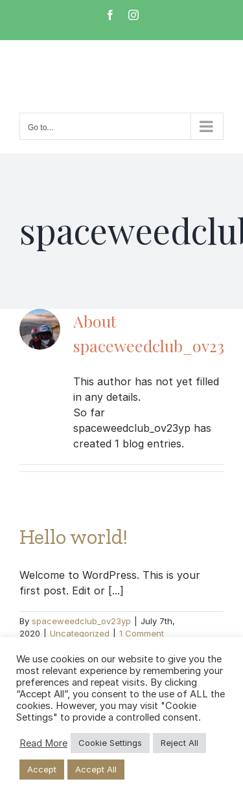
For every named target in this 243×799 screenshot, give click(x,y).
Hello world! (73, 536)
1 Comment (141, 633)
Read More (43, 743)
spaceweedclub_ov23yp (81, 621)
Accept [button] (41, 769)
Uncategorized (80, 633)
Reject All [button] (179, 742)
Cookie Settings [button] (110, 742)
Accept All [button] (96, 769)
